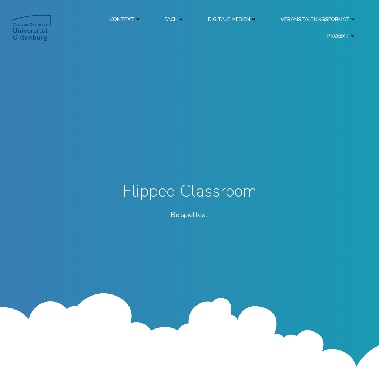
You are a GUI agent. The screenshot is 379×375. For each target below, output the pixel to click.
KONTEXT (125, 19)
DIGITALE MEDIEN (232, 19)
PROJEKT (341, 36)
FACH (174, 19)
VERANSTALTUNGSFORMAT (318, 19)
